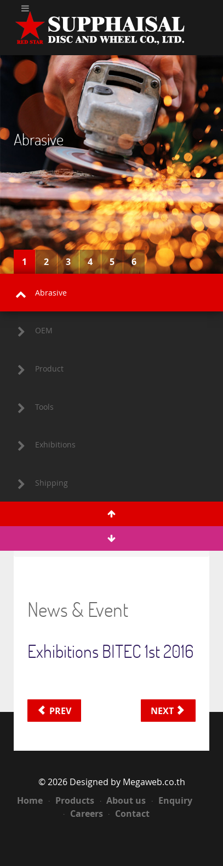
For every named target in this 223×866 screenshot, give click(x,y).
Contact (129, 814)
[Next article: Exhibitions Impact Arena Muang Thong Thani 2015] (168, 710)
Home (30, 800)
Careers (83, 814)
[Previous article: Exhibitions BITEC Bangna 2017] (54, 710)
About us (123, 800)
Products (71, 800)
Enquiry (172, 800)
